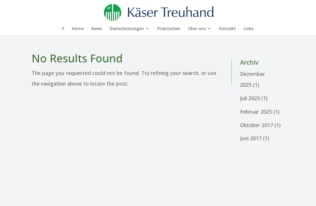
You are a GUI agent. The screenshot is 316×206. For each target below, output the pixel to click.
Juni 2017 (251, 138)
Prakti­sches (168, 29)
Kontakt (227, 29)
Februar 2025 (256, 111)
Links (249, 29)
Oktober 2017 (256, 125)
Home (78, 29)
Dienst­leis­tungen (127, 29)
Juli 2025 (250, 98)
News (96, 29)
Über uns (197, 29)
